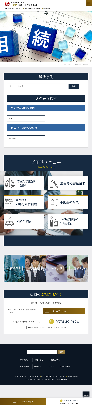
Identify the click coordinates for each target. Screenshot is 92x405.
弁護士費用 (27, 381)
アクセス (51, 381)
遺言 (10, 118)
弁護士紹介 (40, 377)
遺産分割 (12, 138)
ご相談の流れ (54, 377)
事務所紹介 (27, 377)
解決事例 (39, 381)
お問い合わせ (64, 381)
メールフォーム (63, 327)
